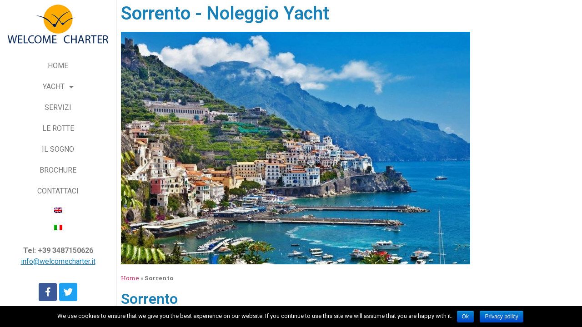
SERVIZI (58, 107)
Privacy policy (501, 316)
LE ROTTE (58, 128)
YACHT (58, 87)
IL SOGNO (58, 149)
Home (130, 278)
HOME (58, 65)
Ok (465, 316)
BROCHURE (58, 170)
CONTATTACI (58, 191)
